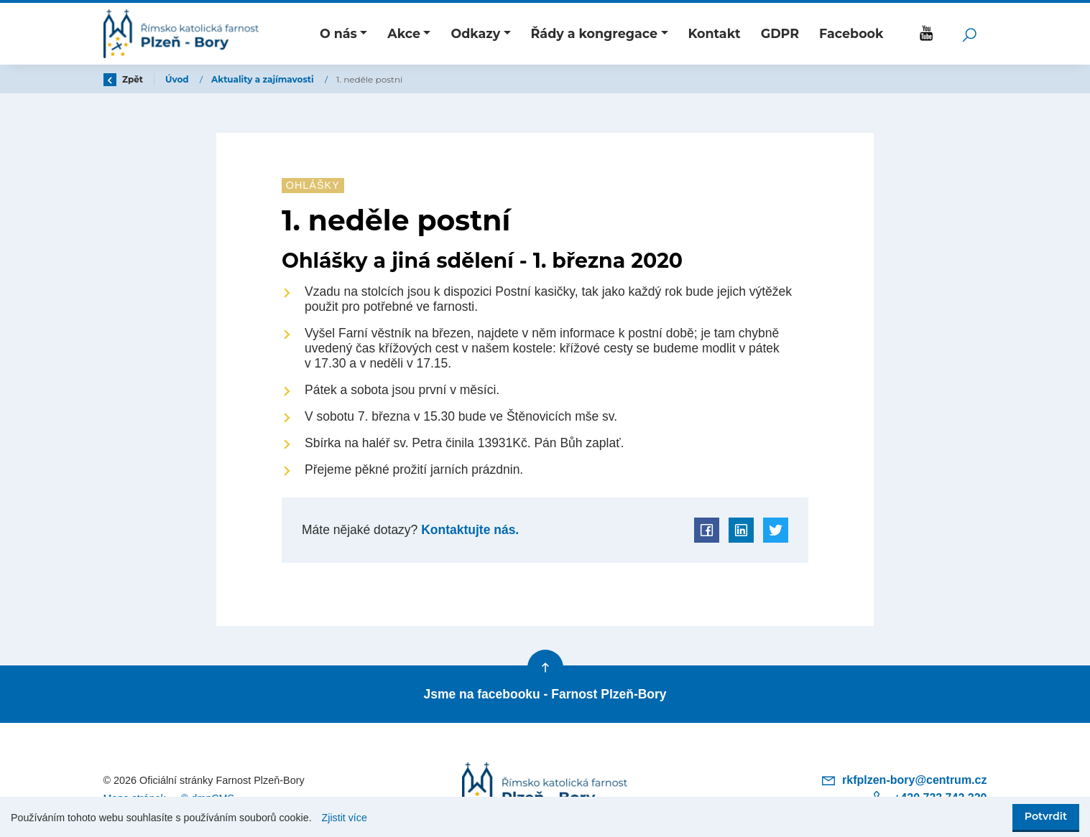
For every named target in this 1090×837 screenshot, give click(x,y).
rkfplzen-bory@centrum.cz (904, 780)
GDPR (780, 33)
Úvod (178, 79)
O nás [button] (338, 33)
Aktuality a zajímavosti (263, 79)
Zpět (123, 79)
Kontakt (714, 33)
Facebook (851, 33)
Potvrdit (1046, 816)
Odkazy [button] (475, 33)
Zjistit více (344, 817)
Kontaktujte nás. (468, 530)
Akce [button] (403, 33)
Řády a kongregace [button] (594, 33)
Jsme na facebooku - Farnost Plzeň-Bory (544, 694)
